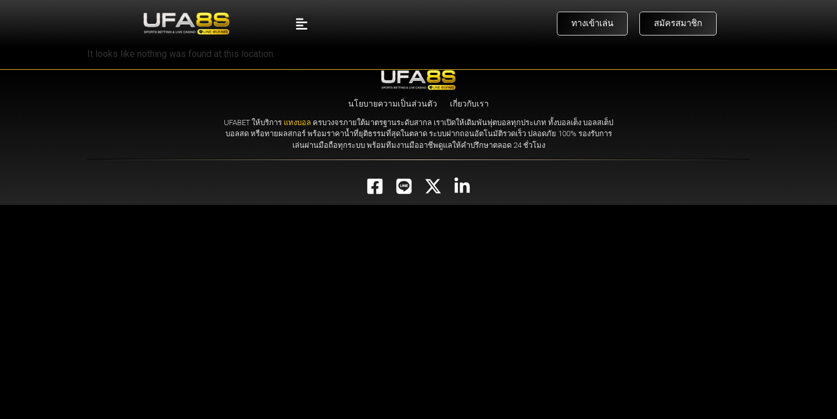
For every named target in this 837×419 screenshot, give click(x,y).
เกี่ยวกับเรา (469, 103)
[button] (301, 23)
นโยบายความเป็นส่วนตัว (392, 103)
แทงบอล (297, 122)
